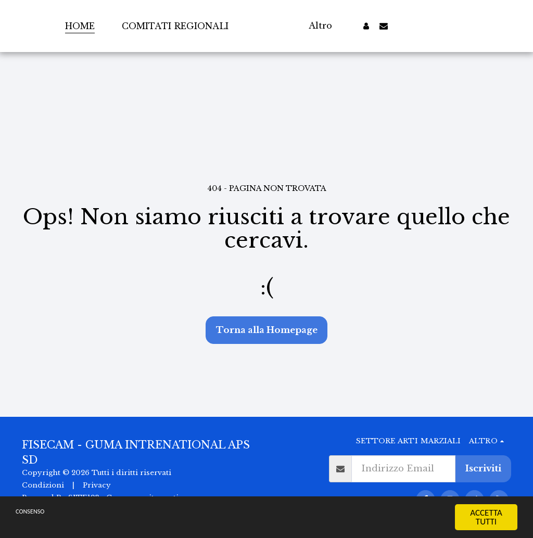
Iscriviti (483, 468)
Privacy (97, 485)
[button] (407, 25)
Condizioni (43, 485)
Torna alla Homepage (267, 330)
